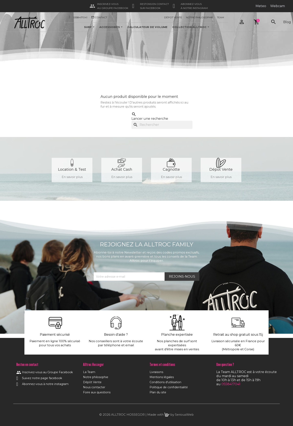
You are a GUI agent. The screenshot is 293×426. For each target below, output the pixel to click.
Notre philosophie (95, 377)
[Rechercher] (161, 125)
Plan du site (158, 392)
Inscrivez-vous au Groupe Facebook (44, 372)
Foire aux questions (96, 392)
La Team (89, 372)
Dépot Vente (173, 17)
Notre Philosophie (199, 17)
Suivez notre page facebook (39, 378)
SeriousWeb (184, 414)
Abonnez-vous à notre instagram (42, 384)
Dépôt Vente (92, 382)
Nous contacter (94, 387)
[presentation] (124, 291)
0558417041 (80, 17)
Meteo (261, 6)
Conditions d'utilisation (165, 382)
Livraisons (156, 372)
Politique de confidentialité (169, 387)
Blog (287, 22)
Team (220, 17)
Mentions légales (162, 377)
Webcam (277, 6)
